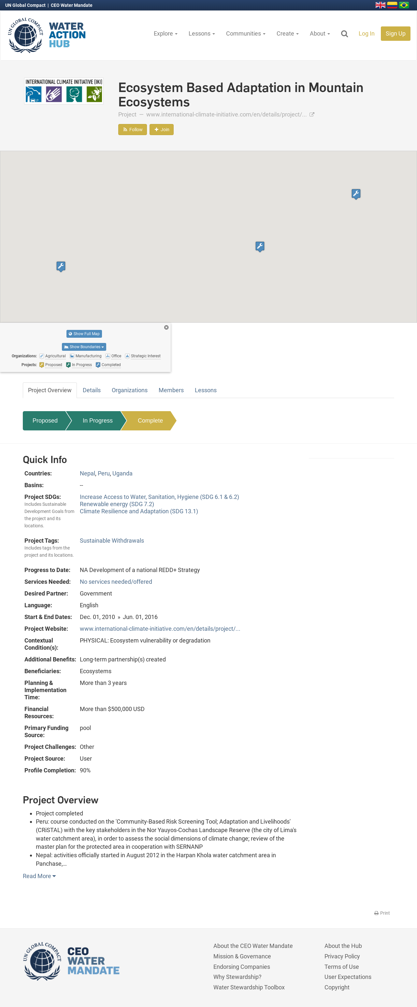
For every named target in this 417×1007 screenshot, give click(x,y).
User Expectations (347, 976)
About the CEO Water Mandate (253, 945)
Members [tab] (171, 390)
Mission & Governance (242, 956)
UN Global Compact (26, 5)
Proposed (45, 420)
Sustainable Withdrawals (112, 540)
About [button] (320, 33)
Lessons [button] (202, 33)
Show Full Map (84, 334)
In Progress (98, 420)
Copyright (337, 987)
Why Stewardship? (237, 976)
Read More (39, 876)
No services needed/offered (116, 581)
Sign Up (396, 33)
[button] (356, 194)
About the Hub (343, 945)
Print (381, 913)
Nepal (87, 473)
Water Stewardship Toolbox (249, 987)
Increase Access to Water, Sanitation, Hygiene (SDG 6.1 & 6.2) (159, 496)
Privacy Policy (342, 956)
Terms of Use (341, 966)
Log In (367, 33)
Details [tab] (92, 390)
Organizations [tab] (130, 390)
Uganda (122, 473)
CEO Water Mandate (72, 5)
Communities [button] (246, 33)
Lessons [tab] (206, 390)
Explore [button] (166, 33)
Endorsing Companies (241, 966)
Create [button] (288, 33)
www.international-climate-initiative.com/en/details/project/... (230, 114)
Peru (104, 473)
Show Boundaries (84, 347)
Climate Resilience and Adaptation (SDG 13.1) (139, 511)
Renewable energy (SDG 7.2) (117, 504)
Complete (150, 420)
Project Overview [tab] (50, 390)
